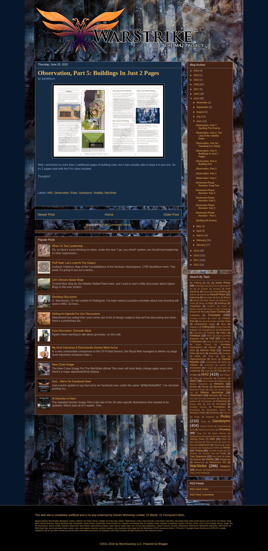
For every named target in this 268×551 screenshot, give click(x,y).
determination (211, 321)
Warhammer (199, 462)
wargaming (225, 459)
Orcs (192, 398)
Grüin (211, 356)
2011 (197, 264)
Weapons (225, 466)
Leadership (195, 371)
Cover (214, 318)
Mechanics (221, 378)
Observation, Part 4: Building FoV (206, 162)
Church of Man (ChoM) (217, 309)
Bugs (211, 303)
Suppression (204, 445)
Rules (73, 192)
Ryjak (203, 421)
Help (223, 356)
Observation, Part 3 (206, 168)
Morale (205, 387)
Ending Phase (221, 327)
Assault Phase (217, 294)
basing (196, 300)
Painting (223, 398)
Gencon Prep (207, 350)
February (201, 240)
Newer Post (46, 214)
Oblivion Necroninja (211, 392)
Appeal (207, 292)
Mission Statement (198, 384)
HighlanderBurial (198, 359)
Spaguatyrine (195, 436)
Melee (193, 380)
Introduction (195, 368)
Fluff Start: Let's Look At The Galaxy (74, 262)
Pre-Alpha (221, 404)
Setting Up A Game (206, 430)
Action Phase (222, 282)
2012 (197, 260)
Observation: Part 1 (206, 178)
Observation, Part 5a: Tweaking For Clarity (208, 144)
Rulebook (210, 417)
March (200, 235)
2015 (197, 98)
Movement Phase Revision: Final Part (207, 184)
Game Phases (203, 344)
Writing (209, 470)
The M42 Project (216, 451)
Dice (223, 324)
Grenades (213, 353)
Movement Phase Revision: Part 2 (205, 206)
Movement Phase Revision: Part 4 (205, 191)
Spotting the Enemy (206, 220)
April (199, 230)
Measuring (207, 378)
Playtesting (221, 401)
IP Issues (209, 368)
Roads (197, 417)
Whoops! (198, 470)
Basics (227, 297)
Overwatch (211, 398)
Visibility (98, 192)
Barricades (207, 297)
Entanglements (208, 330)
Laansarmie (222, 368)
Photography (206, 401)
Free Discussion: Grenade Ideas (71, 330)
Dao (200, 321)
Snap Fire (201, 433)
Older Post (171, 214)
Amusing (216, 289)
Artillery (193, 295)
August (200, 112)
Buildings (222, 303)
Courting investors (198, 318)
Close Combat (217, 311)
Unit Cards (217, 456)
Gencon (212, 347)
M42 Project (225, 375)
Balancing (194, 297)
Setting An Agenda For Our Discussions (76, 313)
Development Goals (205, 324)
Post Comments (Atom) (117, 224)
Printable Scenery (198, 407)
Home (109, 214)
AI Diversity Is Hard (63, 398)
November (202, 102)
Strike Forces (212, 442)
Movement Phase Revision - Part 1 (206, 214)
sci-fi (192, 429)
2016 (197, 93)
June (199, 121)
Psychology (195, 410)
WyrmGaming (221, 470)
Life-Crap (217, 371)
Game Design (224, 342)
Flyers (223, 339)
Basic (218, 297)
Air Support (202, 289)
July (198, 116)
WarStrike (111, 192)
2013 (197, 255)
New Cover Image (63, 364)
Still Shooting (196, 442)
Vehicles (197, 459)
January (201, 244)
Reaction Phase (197, 413)
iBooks (214, 359)
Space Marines (219, 433)
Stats (212, 439)
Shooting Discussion (64, 296)
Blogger (163, 543)
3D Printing (195, 283)
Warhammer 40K (217, 462)
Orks (200, 398)
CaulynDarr (195, 306)
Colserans (195, 315)
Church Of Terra (198, 312)
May (199, 226)
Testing (199, 450)
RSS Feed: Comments (202, 494)
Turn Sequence (198, 456)
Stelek (224, 439)
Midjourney (222, 381)
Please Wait (195, 404)
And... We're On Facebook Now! (71, 381)
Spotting (208, 436)
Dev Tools (225, 321)
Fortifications (196, 341)
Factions (211, 333)
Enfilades (194, 330)
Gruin (197, 356)
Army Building (220, 291)
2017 (197, 89)
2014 (197, 250)
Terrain (226, 447)
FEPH (209, 336)
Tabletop (217, 445)
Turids (223, 453)
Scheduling (222, 426)
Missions (219, 383)
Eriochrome (224, 330)
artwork (203, 295)
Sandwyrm (85, 192)
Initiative (194, 365)
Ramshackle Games (216, 410)
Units (227, 456)
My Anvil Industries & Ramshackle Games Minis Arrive (85, 347)
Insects (223, 365)
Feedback (195, 335)
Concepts (214, 315)
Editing (206, 326)
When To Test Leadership (67, 245)
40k (208, 283)
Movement (219, 386)
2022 (197, 79)
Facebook (198, 333)
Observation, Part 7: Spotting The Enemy (208, 127)
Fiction (219, 336)
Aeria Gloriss (214, 286)
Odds (225, 395)
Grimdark (226, 353)
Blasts (201, 303)
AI (224, 286)
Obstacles (213, 395)
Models (193, 387)
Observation (61, 192)
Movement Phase (197, 390)
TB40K (216, 448)
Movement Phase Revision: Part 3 (205, 199)
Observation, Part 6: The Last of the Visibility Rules (209, 135)
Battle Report (209, 300)
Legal (207, 371)
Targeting (205, 448)
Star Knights (221, 436)
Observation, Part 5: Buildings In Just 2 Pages (207, 153)
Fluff (212, 338)
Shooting (224, 429)
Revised (226, 413)
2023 (197, 75)
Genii (202, 353)
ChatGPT (211, 306)
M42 (50, 192)
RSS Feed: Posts (199, 489)
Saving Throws (206, 426)
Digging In (194, 327)
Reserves (214, 413)
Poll (208, 404)
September (202, 107)
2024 (197, 70)
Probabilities (219, 407)
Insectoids (209, 365)
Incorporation (211, 362)
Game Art (210, 342)
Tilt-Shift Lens (209, 453)
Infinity (224, 362)
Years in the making (198, 473)
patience (193, 401)
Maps (196, 378)
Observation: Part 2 (206, 173)
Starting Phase (197, 439)
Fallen (223, 333)
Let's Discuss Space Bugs (67, 279)
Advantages (200, 286)
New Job (213, 390)
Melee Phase (208, 381)
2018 (197, 84)
